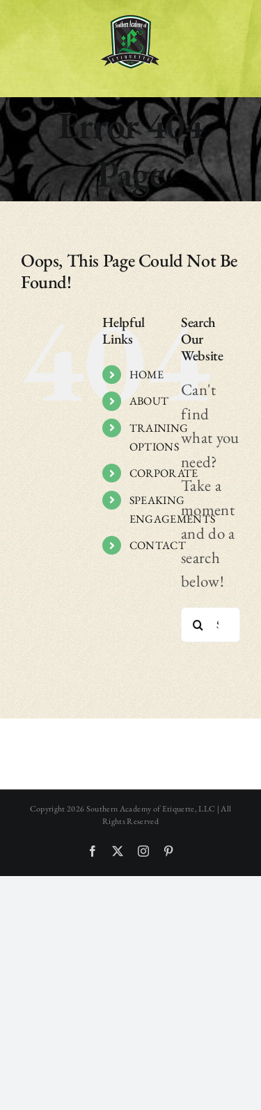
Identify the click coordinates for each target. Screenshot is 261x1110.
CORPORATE (163, 473)
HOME (146, 374)
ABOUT (149, 401)
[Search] (198, 624)
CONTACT (157, 545)
